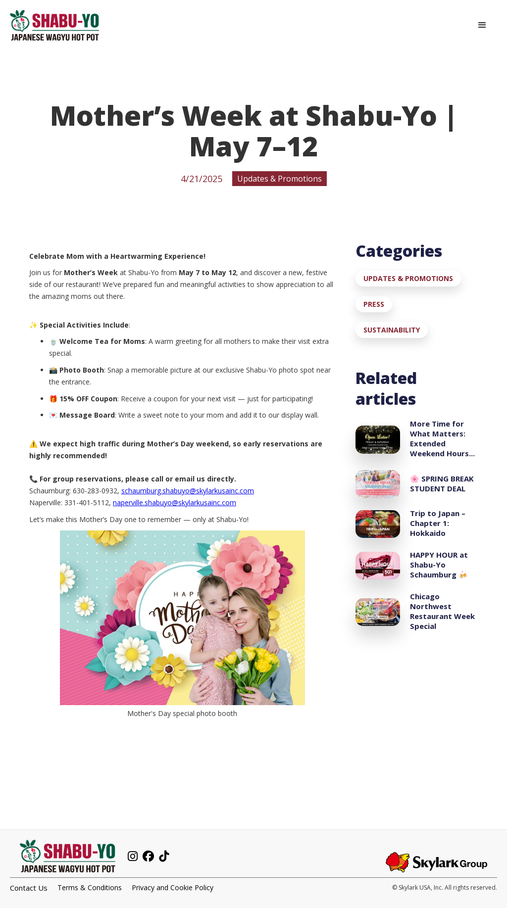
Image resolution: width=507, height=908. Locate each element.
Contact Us (29, 888)
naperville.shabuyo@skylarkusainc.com (174, 502)
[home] (54, 25)
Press (373, 304)
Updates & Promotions (408, 278)
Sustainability (391, 330)
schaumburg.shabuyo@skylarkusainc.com (187, 490)
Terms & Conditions (89, 887)
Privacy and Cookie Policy (172, 887)
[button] (482, 25)
